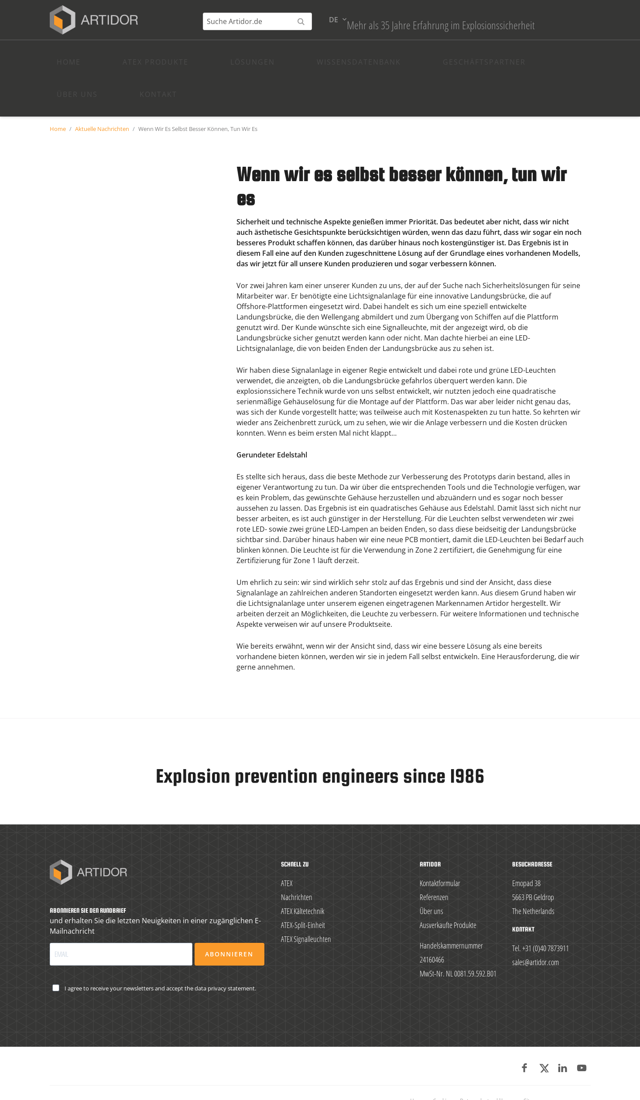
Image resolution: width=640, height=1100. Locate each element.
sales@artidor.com (535, 941)
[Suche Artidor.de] (501, 33)
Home (58, 108)
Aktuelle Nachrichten (102, 108)
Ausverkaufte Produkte (448, 904)
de (577, 31)
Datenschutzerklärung (488, 1081)
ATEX (286, 862)
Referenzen (434, 876)
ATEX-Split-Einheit (303, 904)
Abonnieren (229, 933)
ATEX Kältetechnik (302, 890)
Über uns (431, 890)
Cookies (442, 1081)
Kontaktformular (440, 862)
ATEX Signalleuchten (306, 918)
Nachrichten (296, 876)
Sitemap (534, 1081)
